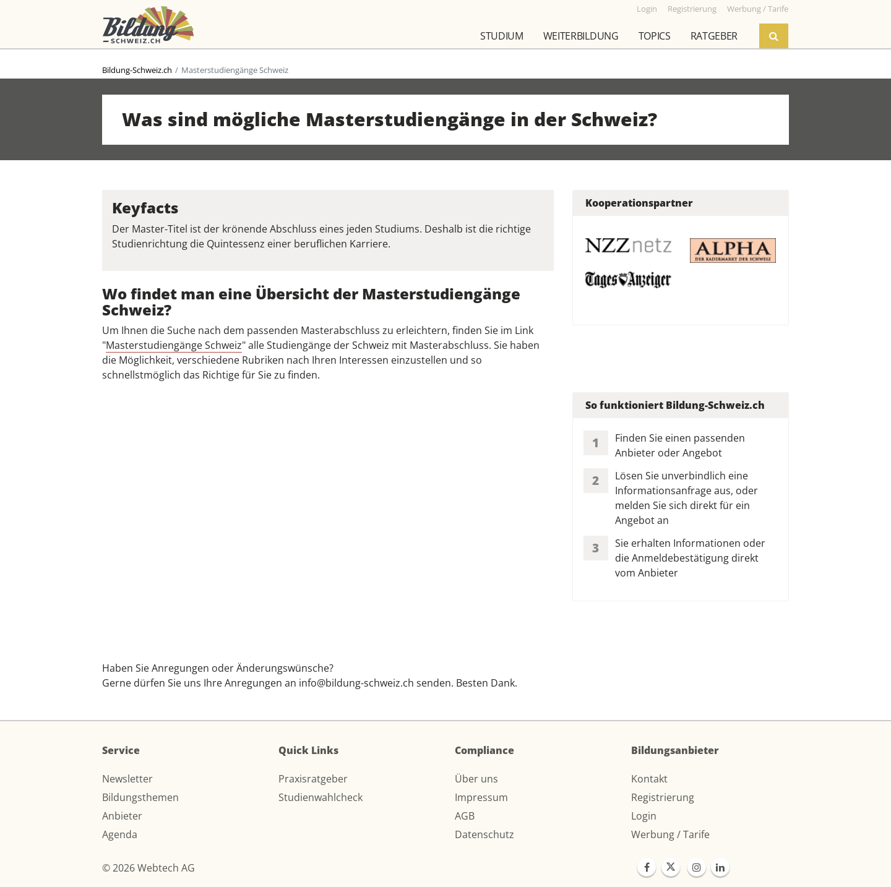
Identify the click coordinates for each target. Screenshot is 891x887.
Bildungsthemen (140, 797)
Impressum (481, 797)
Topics (655, 36)
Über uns (476, 779)
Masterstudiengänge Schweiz (174, 345)
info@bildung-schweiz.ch (356, 683)
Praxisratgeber (313, 779)
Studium (501, 36)
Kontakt (649, 779)
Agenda (119, 834)
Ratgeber (714, 36)
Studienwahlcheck (320, 797)
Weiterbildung (581, 36)
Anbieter (122, 816)
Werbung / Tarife (670, 834)
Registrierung (662, 797)
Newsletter (127, 779)
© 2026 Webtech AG (148, 868)
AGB (465, 816)
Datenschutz (484, 834)
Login (643, 816)
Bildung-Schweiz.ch (137, 69)
